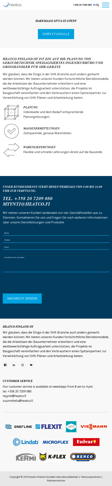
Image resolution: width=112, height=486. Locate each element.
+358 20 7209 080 (82, 4)
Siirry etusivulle (56, 34)
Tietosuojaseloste (91, 476)
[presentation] (31, 284)
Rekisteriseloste (56, 480)
